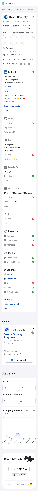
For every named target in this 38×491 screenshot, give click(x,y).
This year (8, 308)
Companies (18, 10)
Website (6, 26)
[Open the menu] (34, 3)
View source (19, 360)
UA (15, 98)
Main (3, 10)
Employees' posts (12, 106)
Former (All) (9, 102)
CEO (6, 91)
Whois (9, 274)
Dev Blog (29, 27)
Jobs (6, 110)
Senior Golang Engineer (13, 336)
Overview (8, 87)
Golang (9, 10)
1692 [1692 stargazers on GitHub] (23, 475)
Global (7, 98)
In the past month (11, 304)
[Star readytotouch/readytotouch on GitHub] (16, 474)
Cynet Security (17, 330)
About (23, 26)
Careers (15, 26)
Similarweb (11, 279)
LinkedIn (12, 72)
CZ (21, 98)
